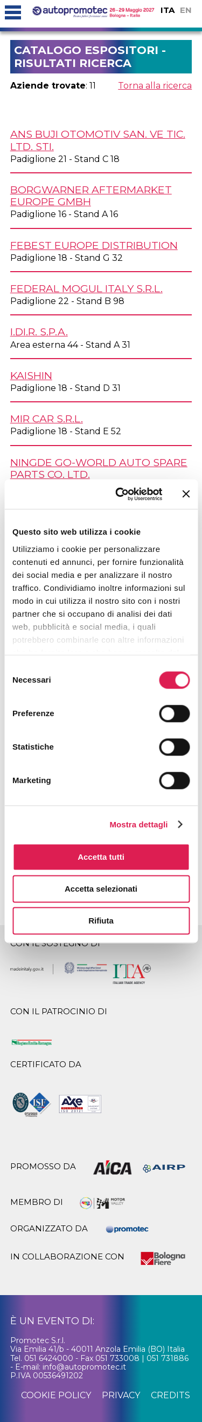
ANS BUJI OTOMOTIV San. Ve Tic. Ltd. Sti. (97, 139)
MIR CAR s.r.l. (46, 418)
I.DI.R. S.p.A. (39, 331)
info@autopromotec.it (84, 1367)
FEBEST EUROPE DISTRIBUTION (94, 245)
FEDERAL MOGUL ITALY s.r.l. (86, 288)
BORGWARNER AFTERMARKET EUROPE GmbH (91, 195)
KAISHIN (31, 375)
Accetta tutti (101, 856)
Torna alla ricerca (155, 85)
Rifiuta (101, 920)
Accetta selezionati (101, 888)
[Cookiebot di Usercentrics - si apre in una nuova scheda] (120, 494)
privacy (121, 1395)
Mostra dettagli (138, 824)
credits (170, 1395)
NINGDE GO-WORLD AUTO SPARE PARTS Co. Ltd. (98, 468)
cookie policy (56, 1395)
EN (186, 10)
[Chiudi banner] (186, 494)
